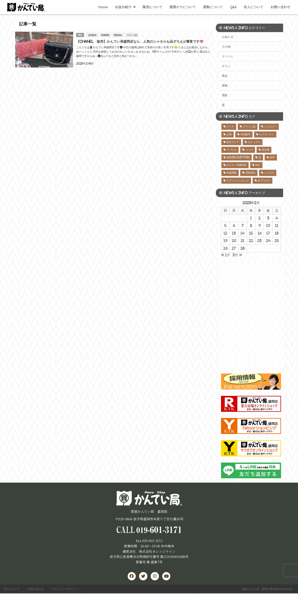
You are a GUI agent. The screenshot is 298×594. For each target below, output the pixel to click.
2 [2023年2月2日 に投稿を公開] (259, 218)
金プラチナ (264, 180)
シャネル (269, 172)
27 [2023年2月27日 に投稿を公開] (234, 248)
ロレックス (254, 142)
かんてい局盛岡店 (236, 165)
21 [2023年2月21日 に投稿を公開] (242, 240)
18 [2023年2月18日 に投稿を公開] (277, 233)
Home (103, 6)
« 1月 (225, 255)
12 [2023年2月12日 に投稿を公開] (225, 233)
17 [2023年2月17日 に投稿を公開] (268, 233)
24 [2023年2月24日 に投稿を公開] (268, 240)
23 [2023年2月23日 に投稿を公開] (259, 240)
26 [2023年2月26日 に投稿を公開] (225, 248)
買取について (213, 6)
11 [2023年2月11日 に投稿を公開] (276, 225)
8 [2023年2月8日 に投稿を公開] (251, 225)
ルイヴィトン (266, 134)
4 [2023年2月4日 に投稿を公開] (276, 218)
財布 (272, 157)
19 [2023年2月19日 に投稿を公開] (225, 240)
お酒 (229, 134)
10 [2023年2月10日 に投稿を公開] (268, 225)
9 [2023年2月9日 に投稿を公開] (259, 225)
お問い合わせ (280, 6)
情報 (225, 85)
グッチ (230, 126)
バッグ (249, 149)
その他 (226, 46)
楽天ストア (233, 142)
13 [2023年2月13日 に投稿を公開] (234, 233)
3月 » (237, 255)
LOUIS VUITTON (238, 157)
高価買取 (105, 35)
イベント (227, 56)
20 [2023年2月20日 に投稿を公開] (234, 240)
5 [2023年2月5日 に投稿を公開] (225, 225)
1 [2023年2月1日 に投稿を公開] (251, 218)
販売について (152, 6)
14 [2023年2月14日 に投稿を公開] (242, 233)
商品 (80, 35)
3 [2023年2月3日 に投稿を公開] (268, 218)
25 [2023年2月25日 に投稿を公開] (277, 240)
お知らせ (227, 36)
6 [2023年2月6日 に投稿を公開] (234, 225)
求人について (253, 6)
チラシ (226, 66)
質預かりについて (182, 6)
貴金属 (265, 149)
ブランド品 (132, 35)
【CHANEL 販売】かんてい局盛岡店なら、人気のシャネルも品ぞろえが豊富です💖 (139, 41)
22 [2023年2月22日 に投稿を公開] (251, 240)
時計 (257, 165)
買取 (225, 95)
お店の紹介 (125, 7)
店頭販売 (92, 35)
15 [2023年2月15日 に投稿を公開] (251, 233)
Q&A (233, 6)
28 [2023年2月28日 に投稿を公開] (242, 248)
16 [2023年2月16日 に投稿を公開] (260, 233)
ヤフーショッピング (238, 180)
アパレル (232, 149)
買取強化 (118, 35)
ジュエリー (270, 126)
